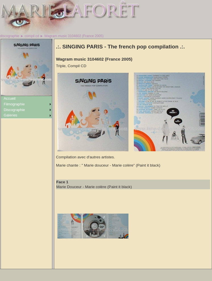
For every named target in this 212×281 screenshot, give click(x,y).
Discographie (14, 110)
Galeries (10, 115)
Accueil (9, 98)
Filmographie (14, 104)
